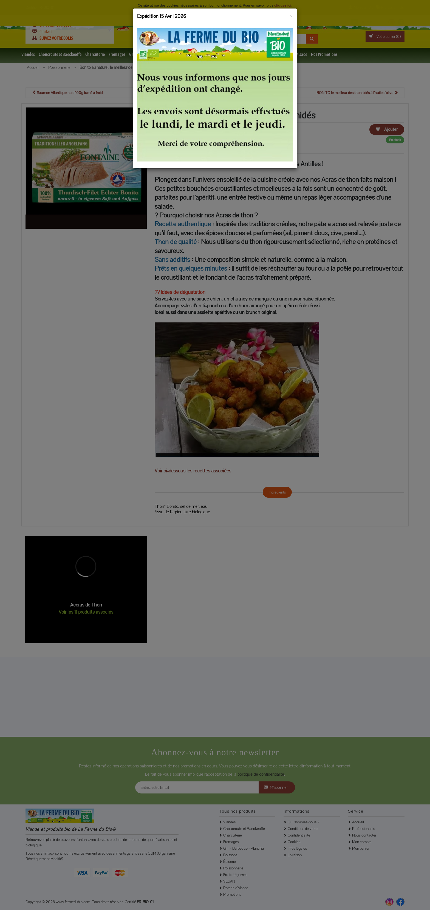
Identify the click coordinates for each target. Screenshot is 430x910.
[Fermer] (291, 15)
